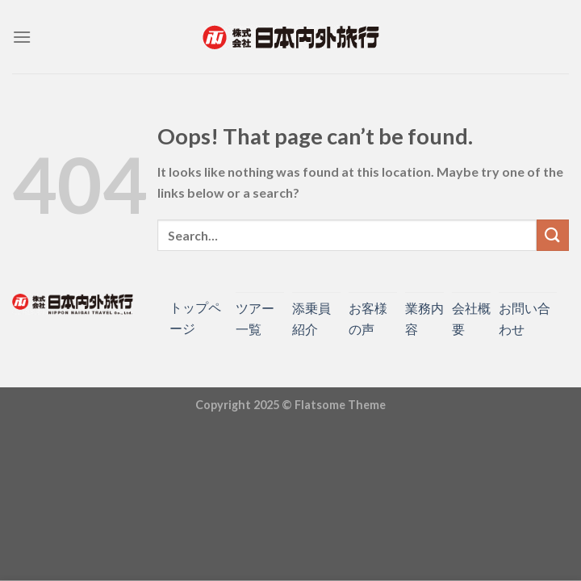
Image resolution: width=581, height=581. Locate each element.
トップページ (195, 317)
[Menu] (21, 36)
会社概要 (471, 318)
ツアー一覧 (255, 318)
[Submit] (553, 235)
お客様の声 (368, 318)
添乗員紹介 (311, 318)
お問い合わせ (524, 318)
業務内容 (424, 318)
